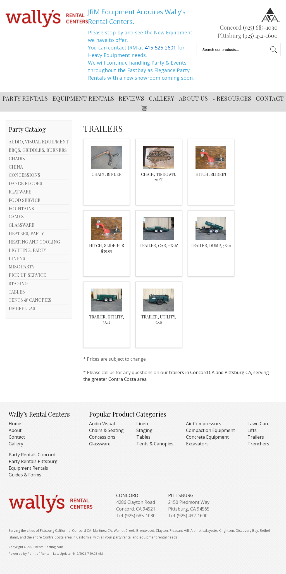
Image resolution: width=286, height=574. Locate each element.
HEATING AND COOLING (34, 242)
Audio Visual (102, 424)
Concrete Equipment (207, 437)
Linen (142, 424)
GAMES (16, 216)
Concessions (102, 437)
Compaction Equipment (210, 430)
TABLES (17, 292)
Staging (144, 430)
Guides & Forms (25, 475)
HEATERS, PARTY (26, 233)
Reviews (131, 98)
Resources (232, 98)
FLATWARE (20, 192)
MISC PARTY (21, 267)
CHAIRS (17, 158)
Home (15, 424)
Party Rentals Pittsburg (33, 461)
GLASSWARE (21, 225)
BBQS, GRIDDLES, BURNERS (38, 150)
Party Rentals (25, 98)
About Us (193, 98)
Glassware (100, 444)
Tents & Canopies (154, 444)
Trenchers (258, 444)
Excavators (197, 444)
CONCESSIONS (24, 175)
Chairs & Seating (106, 430)
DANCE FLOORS (25, 183)
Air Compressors (203, 424)
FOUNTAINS (21, 208)
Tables (143, 437)
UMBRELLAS (22, 308)
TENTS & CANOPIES (30, 300)
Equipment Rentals (83, 98)
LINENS (17, 258)
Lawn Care (258, 424)
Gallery (162, 98)
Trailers (255, 437)
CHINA (16, 167)
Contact (270, 98)
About (15, 430)
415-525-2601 (160, 47)
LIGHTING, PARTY (27, 250)
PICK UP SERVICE (27, 275)
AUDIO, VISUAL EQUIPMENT (39, 142)
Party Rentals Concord (32, 455)
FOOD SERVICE (24, 200)
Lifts (252, 430)
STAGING (18, 283)
